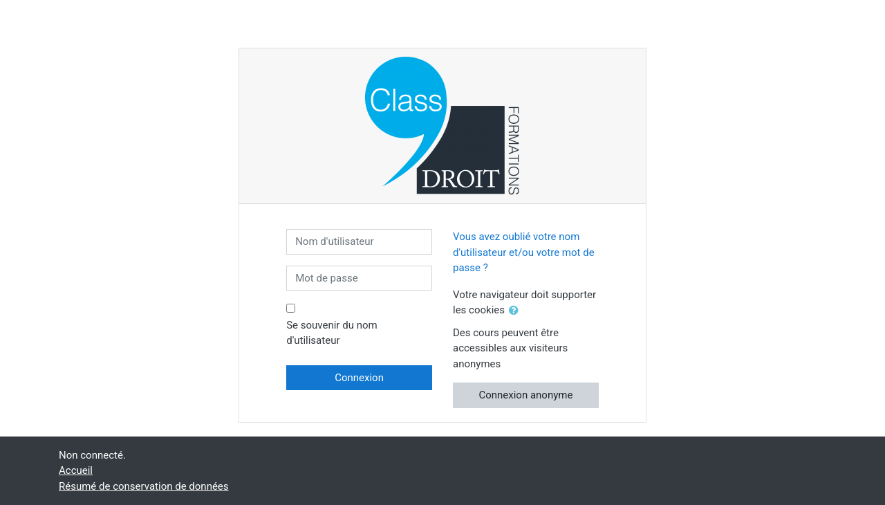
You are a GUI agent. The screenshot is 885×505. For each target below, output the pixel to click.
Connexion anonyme (525, 395)
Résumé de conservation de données (144, 486)
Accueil (76, 470)
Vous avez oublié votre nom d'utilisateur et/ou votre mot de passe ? (524, 252)
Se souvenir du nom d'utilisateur (331, 333)
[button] (516, 311)
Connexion (359, 377)
